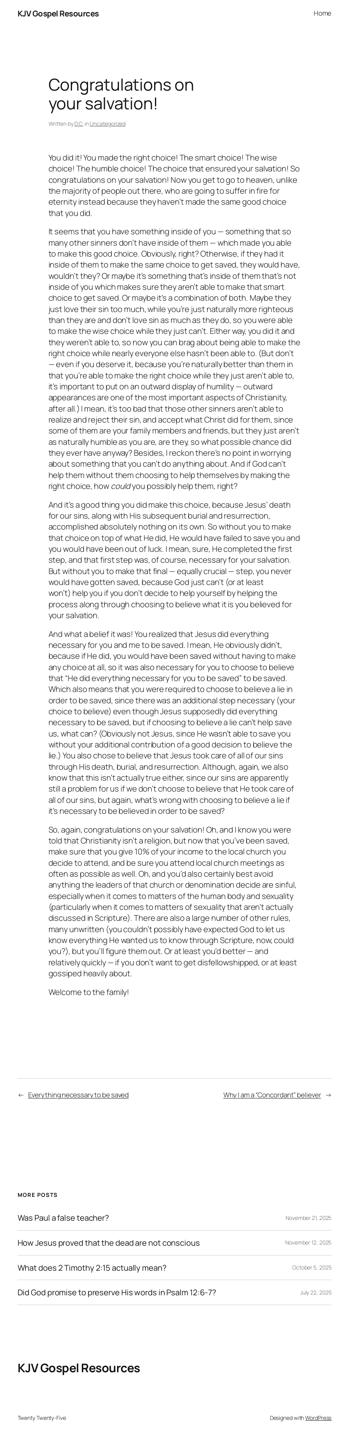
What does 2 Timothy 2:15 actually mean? (92, 1267)
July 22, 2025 (316, 1292)
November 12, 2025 (308, 1242)
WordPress (318, 1417)
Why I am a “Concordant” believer (272, 1094)
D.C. (78, 123)
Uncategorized (108, 123)
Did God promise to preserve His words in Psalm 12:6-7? (117, 1292)
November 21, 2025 (308, 1217)
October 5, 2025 (312, 1267)
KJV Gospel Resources (58, 13)
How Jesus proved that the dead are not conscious (109, 1242)
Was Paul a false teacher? (64, 1217)
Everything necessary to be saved (78, 1094)
